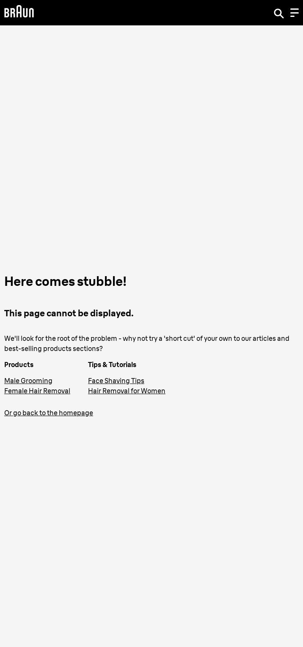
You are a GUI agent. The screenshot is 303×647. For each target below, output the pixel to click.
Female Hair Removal (37, 391)
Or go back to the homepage (48, 412)
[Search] (279, 12)
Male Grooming (28, 380)
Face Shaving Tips (116, 380)
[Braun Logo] (19, 12)
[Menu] (294, 12)
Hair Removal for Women (126, 391)
